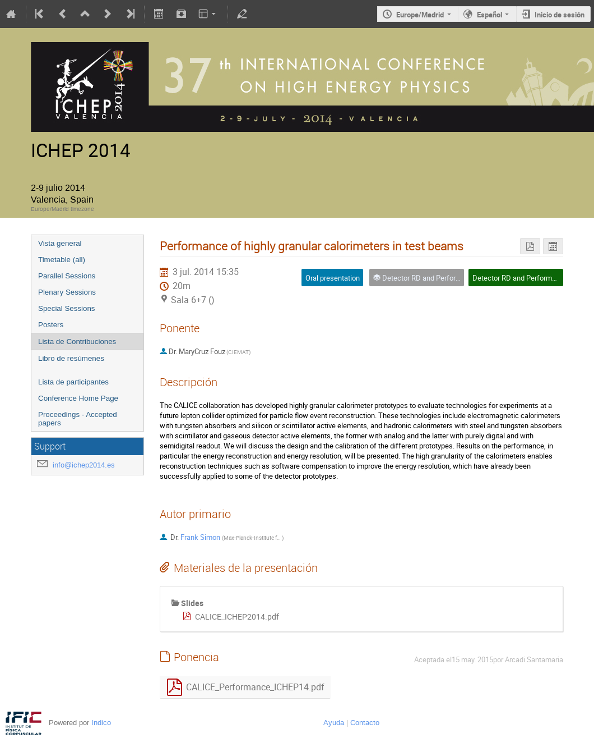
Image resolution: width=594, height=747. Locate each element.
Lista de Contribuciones (77, 341)
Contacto (364, 722)
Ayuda (333, 722)
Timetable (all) (61, 259)
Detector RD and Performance (520, 278)
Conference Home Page (78, 398)
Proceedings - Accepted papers (77, 418)
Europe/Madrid (420, 15)
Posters (50, 324)
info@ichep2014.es (84, 465)
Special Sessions (66, 308)
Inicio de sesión (559, 15)
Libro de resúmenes (71, 358)
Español (489, 15)
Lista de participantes (73, 382)
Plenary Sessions (67, 292)
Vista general (60, 243)
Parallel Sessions (66, 276)
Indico (101, 722)
